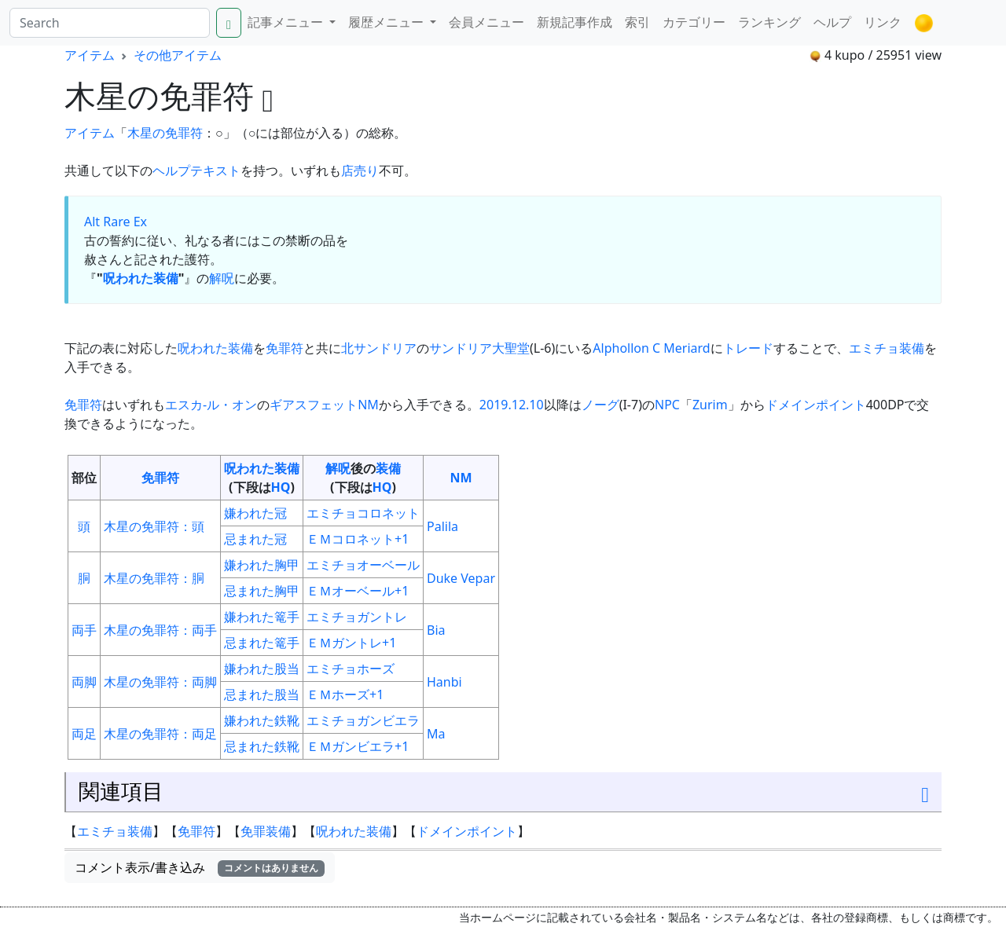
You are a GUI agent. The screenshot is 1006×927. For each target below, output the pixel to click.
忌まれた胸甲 (261, 590)
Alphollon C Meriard (651, 348)
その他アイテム (178, 55)
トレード (748, 348)
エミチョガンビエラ (363, 720)
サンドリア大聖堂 (479, 348)
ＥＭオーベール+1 (358, 590)
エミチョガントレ (357, 616)
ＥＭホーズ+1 (345, 694)
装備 (388, 468)
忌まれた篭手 (261, 642)
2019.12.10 (511, 404)
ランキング (769, 22)
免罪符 (284, 348)
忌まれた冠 (255, 539)
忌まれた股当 (261, 694)
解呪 (221, 278)
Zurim (710, 404)
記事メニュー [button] (287, 22)
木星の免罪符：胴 (154, 578)
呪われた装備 (140, 278)
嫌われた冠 (255, 513)
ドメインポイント (816, 404)
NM (461, 477)
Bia (436, 630)
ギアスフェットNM (324, 404)
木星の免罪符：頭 (154, 526)
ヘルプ (832, 22)
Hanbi (444, 682)
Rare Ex (125, 221)
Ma (436, 733)
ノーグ (600, 404)
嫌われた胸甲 (261, 564)
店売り (360, 170)
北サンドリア (379, 348)
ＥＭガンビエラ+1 (358, 746)
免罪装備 (265, 831)
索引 (637, 22)
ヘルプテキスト (196, 170)
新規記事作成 (574, 22)
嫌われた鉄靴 (261, 720)
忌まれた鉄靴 (261, 746)
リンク (882, 22)
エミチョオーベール (363, 564)
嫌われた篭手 (261, 616)
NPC (667, 404)
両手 (84, 630)
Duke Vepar (461, 578)
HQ (281, 487)
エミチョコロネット (363, 513)
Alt (92, 221)
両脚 (84, 682)
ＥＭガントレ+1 (351, 642)
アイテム (89, 55)
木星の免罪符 (165, 132)
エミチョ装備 (886, 348)
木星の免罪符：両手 (160, 630)
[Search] (109, 23)
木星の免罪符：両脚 (160, 682)
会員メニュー (486, 22)
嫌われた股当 (261, 668)
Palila (442, 526)
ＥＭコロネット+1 (358, 539)
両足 (84, 733)
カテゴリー (694, 22)
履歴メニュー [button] (387, 22)
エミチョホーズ (351, 668)
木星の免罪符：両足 (160, 733)
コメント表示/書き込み (200, 867)
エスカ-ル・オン (211, 404)
